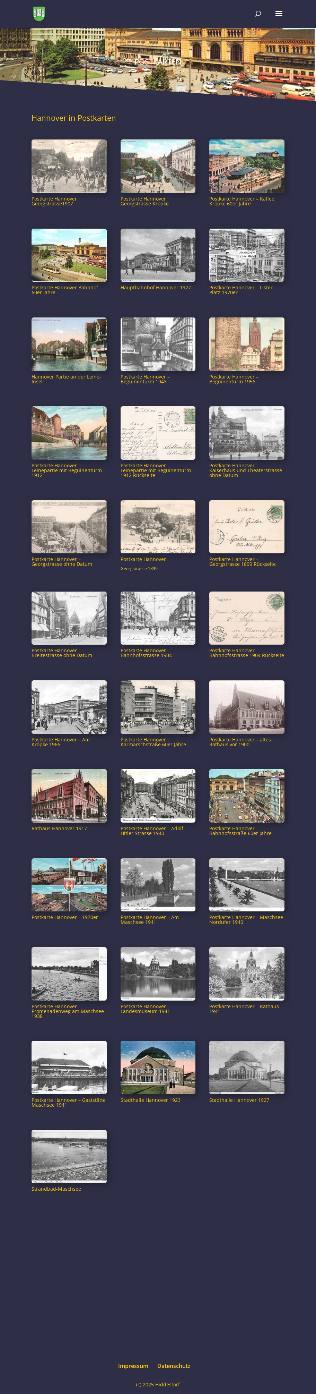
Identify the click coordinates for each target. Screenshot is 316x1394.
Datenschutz (174, 1366)
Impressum (133, 1366)
